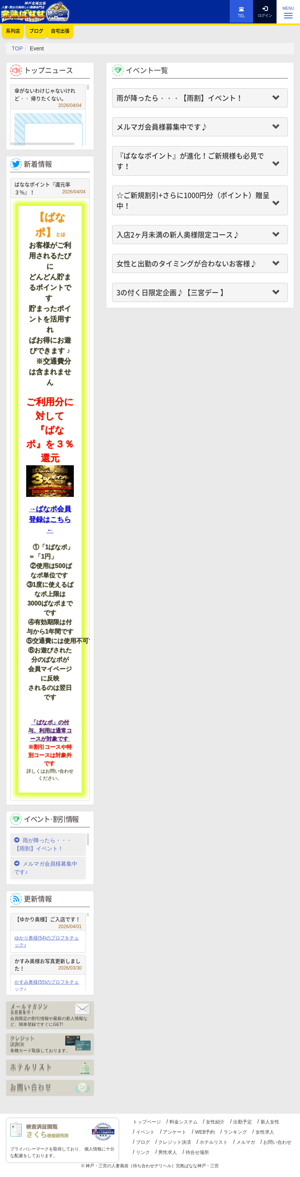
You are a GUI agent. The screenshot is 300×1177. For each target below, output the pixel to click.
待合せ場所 (197, 1152)
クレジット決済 (174, 1142)
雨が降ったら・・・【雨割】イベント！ (43, 844)
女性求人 (264, 1132)
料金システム (184, 1122)
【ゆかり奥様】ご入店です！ (48, 920)
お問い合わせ (277, 1142)
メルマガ (245, 1142)
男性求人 (167, 1152)
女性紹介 (215, 1122)
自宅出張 (60, 30)
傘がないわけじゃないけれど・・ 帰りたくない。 (48, 95)
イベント (145, 1132)
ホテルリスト (214, 1142)
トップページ (147, 1122)
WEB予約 (205, 1132)
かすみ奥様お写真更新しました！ (48, 964)
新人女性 (270, 1122)
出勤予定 (242, 1122)
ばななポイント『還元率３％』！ (50, 188)
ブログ (143, 1142)
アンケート (174, 1132)
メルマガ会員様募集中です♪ (45, 868)
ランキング (235, 1132)
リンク (143, 1152)
